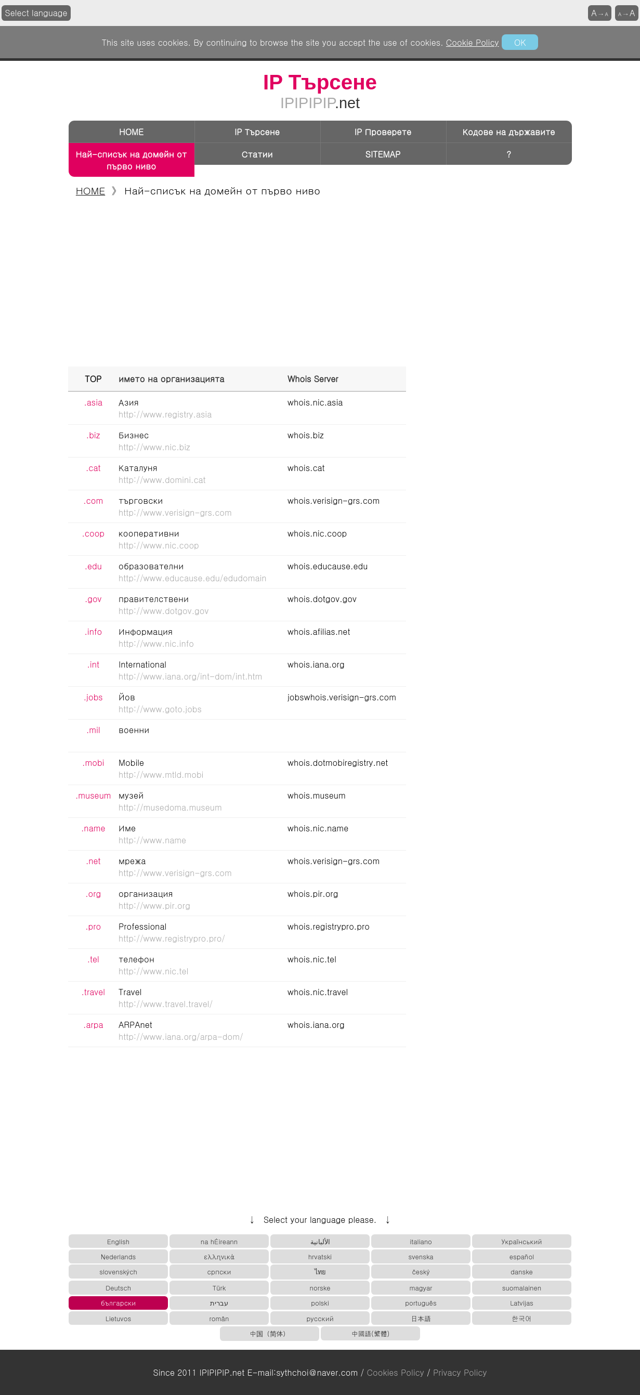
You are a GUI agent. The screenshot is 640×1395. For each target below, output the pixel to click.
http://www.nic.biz (154, 447)
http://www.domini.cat (162, 480)
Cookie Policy (472, 42)
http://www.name (152, 840)
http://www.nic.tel (153, 971)
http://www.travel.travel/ (166, 1004)
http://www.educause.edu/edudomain (193, 578)
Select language (36, 13)
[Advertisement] (320, 283)
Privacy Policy (460, 1372)
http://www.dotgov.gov (163, 611)
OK (520, 42)
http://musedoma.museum (170, 807)
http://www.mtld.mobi (161, 774)
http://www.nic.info (156, 643)
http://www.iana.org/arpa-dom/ (181, 1036)
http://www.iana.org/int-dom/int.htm (190, 676)
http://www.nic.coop (159, 545)
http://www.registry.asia (165, 414)
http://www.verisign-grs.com (175, 512)
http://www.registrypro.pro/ (172, 938)
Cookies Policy (395, 1372)
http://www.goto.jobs (160, 709)
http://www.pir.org (154, 905)
